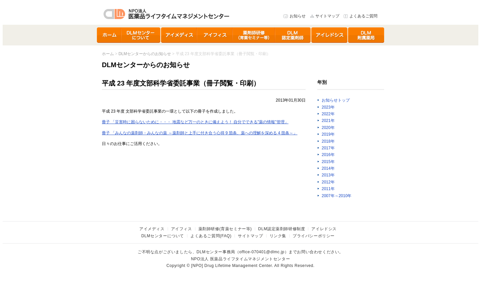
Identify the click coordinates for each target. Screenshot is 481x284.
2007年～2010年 (336, 195)
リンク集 (278, 236)
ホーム (109, 35)
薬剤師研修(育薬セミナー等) (225, 229)
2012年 (328, 182)
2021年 (328, 120)
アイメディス (179, 35)
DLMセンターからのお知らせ (145, 53)
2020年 (328, 127)
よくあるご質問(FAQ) (210, 236)
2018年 (328, 141)
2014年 (328, 168)
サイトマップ (327, 16)
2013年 (328, 175)
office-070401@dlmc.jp (261, 252)
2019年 (328, 134)
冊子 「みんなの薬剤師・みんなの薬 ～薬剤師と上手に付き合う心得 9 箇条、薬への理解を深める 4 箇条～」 (199, 133)
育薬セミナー (254, 35)
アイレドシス (329, 35)
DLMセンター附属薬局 (366, 35)
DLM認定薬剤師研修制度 (293, 35)
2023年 (328, 107)
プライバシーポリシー (314, 236)
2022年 (328, 114)
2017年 (328, 148)
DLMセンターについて (141, 35)
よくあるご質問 (363, 16)
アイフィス (215, 35)
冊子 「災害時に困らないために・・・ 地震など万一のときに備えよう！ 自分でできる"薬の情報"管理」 (195, 122)
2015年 (328, 161)
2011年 (328, 188)
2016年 (328, 154)
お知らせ (298, 16)
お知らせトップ (336, 100)
